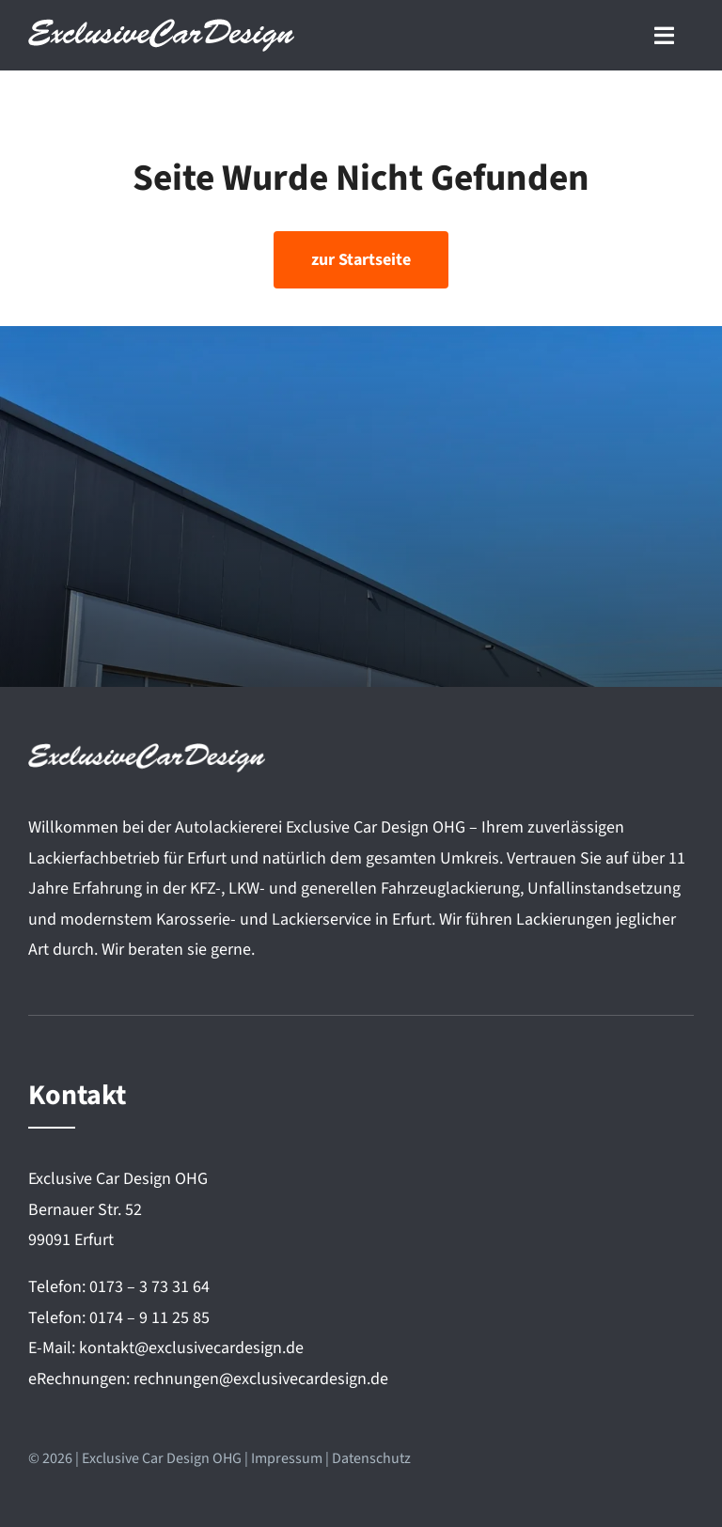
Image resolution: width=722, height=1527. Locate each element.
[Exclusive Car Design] (161, 27)
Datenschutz (371, 1458)
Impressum (286, 1458)
